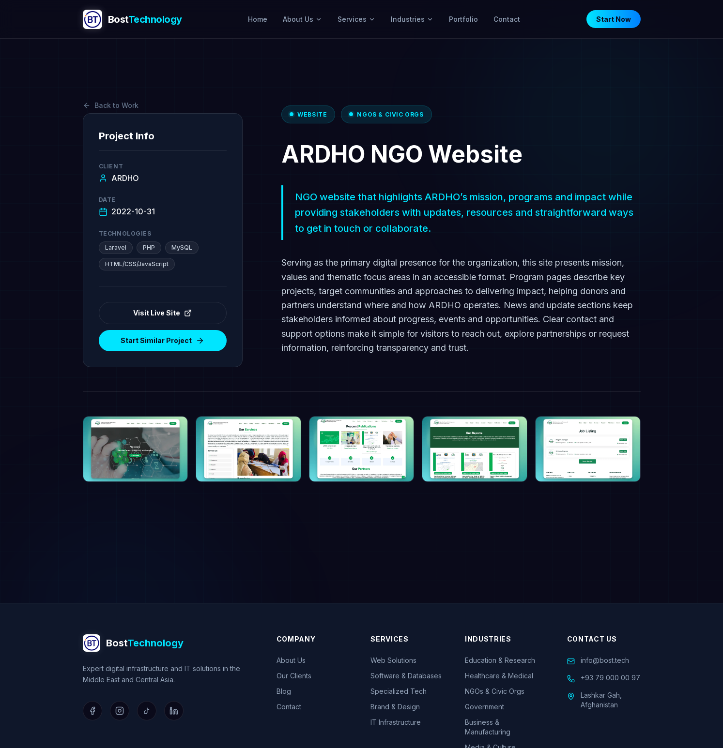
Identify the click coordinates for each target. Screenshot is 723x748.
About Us (302, 19)
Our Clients (294, 676)
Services (356, 19)
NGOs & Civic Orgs (494, 691)
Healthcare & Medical (499, 676)
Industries (412, 19)
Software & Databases (406, 676)
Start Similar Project (162, 340)
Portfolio (463, 19)
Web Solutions (393, 660)
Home (257, 19)
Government (484, 707)
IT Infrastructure (395, 722)
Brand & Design (395, 707)
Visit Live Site (162, 313)
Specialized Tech (398, 691)
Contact (506, 19)
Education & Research (500, 660)
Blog (284, 691)
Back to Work (110, 105)
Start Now (613, 19)
